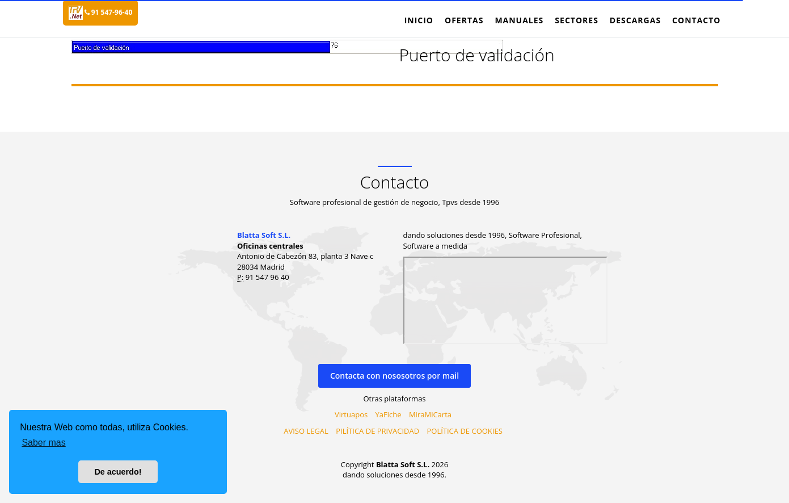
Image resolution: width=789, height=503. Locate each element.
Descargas (635, 20)
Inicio (418, 20)
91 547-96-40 (109, 12)
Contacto (696, 20)
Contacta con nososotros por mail (394, 375)
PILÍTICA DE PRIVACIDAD (377, 431)
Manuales (519, 20)
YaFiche (388, 414)
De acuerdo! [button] (117, 471)
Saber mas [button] (43, 442)
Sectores (576, 20)
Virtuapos (351, 414)
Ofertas (464, 20)
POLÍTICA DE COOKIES (464, 431)
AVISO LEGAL (306, 431)
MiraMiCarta (430, 414)
